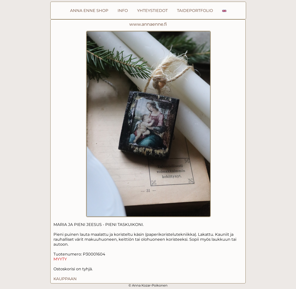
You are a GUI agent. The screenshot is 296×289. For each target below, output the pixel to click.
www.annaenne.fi (148, 24)
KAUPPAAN (65, 278)
